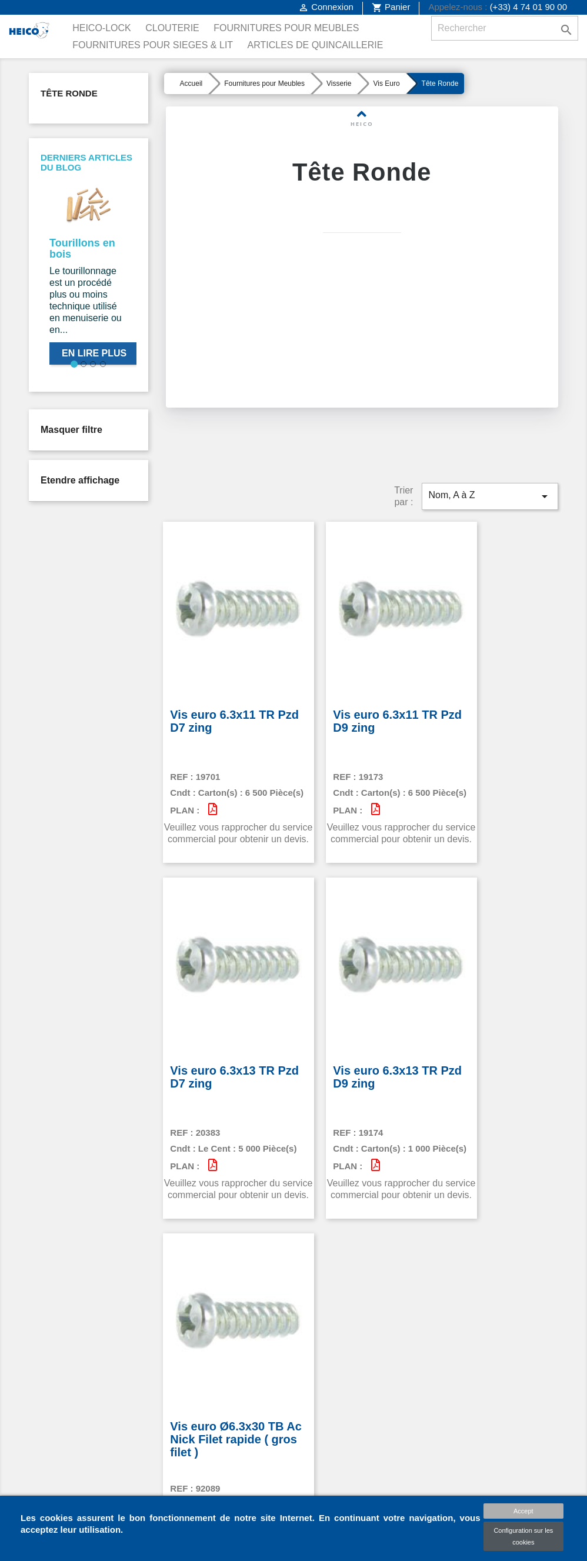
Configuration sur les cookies (523, 1536)
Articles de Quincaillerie (315, 45)
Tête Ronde (69, 93)
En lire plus (94, 353)
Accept (523, 1511)
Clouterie (172, 28)
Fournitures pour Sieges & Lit (152, 45)
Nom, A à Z (490, 474)
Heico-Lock (101, 28)
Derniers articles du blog (86, 162)
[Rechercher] (504, 28)
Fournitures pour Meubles (286, 28)
